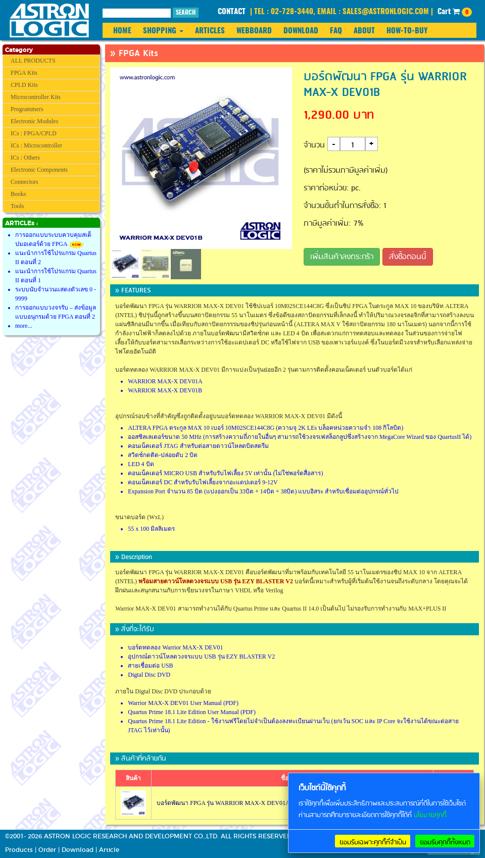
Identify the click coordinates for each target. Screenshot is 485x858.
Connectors (24, 181)
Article (109, 850)
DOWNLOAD (300, 31)
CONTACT (232, 12)
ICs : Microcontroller (36, 145)
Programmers (27, 109)
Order (47, 850)
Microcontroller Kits (36, 96)
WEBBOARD (254, 31)
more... (23, 325)
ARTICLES (210, 31)
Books (18, 193)
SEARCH (186, 13)
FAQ (336, 31)
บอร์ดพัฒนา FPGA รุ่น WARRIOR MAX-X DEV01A (223, 802)
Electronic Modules (34, 121)
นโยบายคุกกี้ (430, 815)
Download (77, 850)
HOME (122, 31)
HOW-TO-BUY (406, 31)
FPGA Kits (24, 72)
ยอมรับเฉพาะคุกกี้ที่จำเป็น (373, 842)
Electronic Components (39, 169)
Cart (455, 12)
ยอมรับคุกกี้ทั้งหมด (445, 842)
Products (19, 850)
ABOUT (364, 31)
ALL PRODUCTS (33, 60)
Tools (17, 206)
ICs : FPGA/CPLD (34, 133)
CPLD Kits (24, 84)
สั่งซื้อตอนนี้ (407, 257)
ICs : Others (25, 157)
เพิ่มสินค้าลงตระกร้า (341, 257)
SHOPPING (163, 31)
